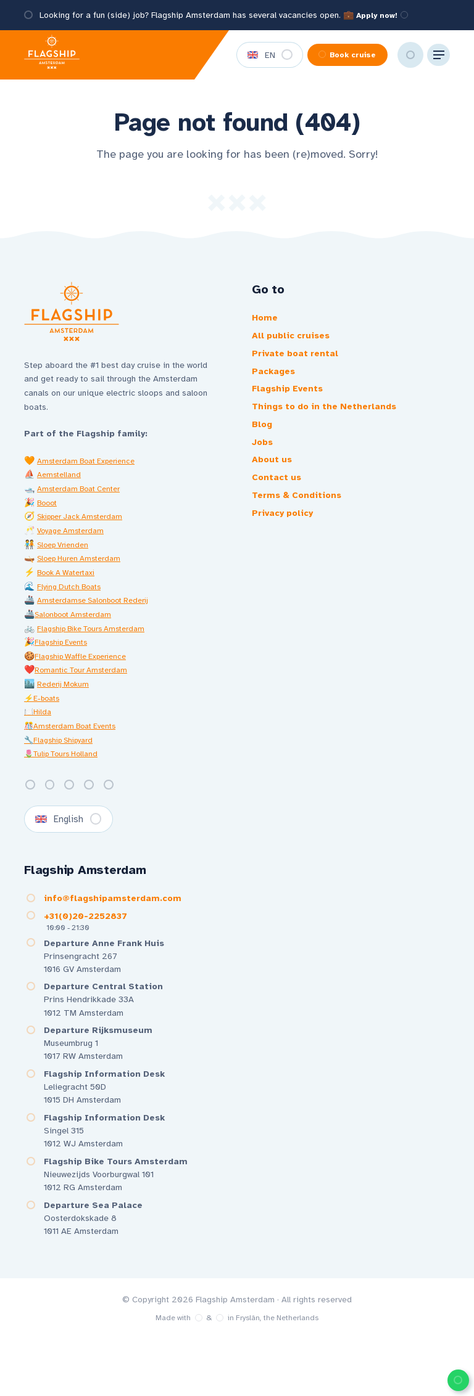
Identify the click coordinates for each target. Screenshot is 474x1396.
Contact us (278, 496)
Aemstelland (61, 483)
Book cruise (333, 55)
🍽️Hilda (39, 720)
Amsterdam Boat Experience (92, 468)
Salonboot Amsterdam (78, 622)
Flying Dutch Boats (72, 594)
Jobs (263, 457)
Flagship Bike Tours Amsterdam (98, 636)
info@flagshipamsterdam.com (109, 911)
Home (266, 318)
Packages (276, 378)
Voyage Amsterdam (74, 539)
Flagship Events (64, 650)
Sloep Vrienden (66, 552)
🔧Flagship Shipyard (63, 748)
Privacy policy (286, 535)
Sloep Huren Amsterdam (84, 566)
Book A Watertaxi (71, 580)
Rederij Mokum (66, 692)
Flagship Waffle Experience (87, 664)
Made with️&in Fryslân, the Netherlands (237, 1373)
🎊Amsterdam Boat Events (76, 734)
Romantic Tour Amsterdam (86, 678)
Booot (48, 510)
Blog (263, 437)
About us (273, 476)
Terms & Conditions (300, 516)
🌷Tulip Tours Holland (66, 762)
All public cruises (295, 338)
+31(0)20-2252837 (81, 931)
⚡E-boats (44, 706)
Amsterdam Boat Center (84, 497)
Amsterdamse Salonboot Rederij (100, 608)
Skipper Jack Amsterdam (86, 525)
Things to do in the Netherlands (330, 417)
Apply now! (386, 15)
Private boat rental (299, 358)
